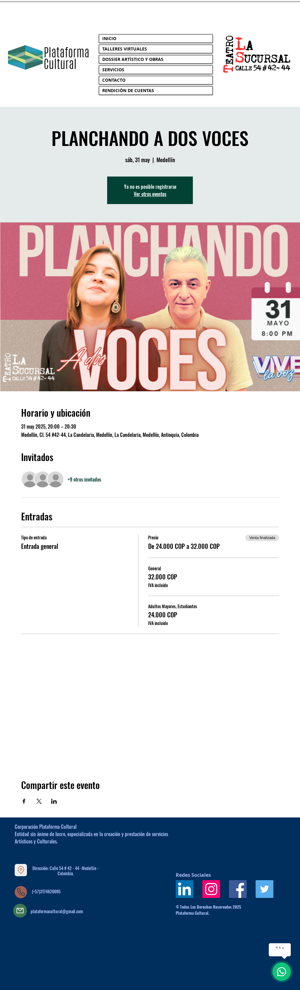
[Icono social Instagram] (211, 889)
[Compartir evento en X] (39, 801)
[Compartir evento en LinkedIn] (54, 801)
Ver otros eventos (150, 194)
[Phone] (21, 892)
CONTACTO (114, 80)
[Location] (21, 870)
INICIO (109, 38)
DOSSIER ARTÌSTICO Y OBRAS (132, 59)
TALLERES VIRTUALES (124, 49)
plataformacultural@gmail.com (57, 911)
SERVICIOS (113, 70)
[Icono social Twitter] (264, 889)
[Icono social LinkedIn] (184, 889)
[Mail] (20, 910)
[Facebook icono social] (238, 889)
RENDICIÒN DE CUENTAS (128, 90)
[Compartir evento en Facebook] (24, 801)
